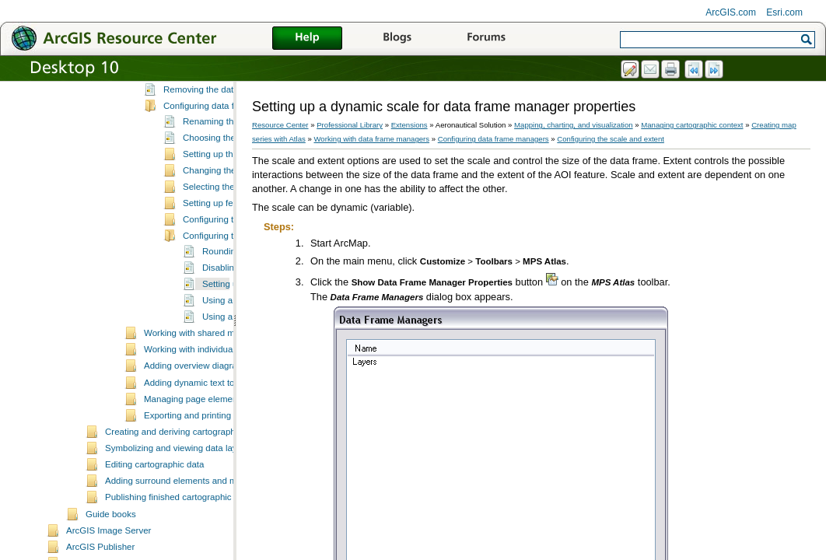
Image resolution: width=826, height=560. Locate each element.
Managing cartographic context (692, 125)
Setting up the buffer (223, 209)
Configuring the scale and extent (610, 139)
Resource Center (280, 125)
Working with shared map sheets (209, 388)
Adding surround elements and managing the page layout (219, 536)
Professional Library (350, 125)
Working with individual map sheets (214, 404)
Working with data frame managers (371, 139)
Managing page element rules (203, 454)
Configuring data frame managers (230, 161)
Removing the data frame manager (232, 144)
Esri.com (784, 12)
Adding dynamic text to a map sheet (215, 438)
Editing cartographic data (154, 519)
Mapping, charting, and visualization (573, 125)
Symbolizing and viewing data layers (177, 503)
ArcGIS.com (730, 12)
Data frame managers (206, 95)
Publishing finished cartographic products (186, 552)
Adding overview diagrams (196, 420)
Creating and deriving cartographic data (183, 487)
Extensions (409, 125)
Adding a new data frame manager (232, 112)
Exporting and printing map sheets (212, 470)
